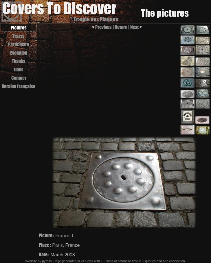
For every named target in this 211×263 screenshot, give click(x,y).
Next (134, 27)
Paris (57, 245)
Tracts (18, 36)
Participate (18, 44)
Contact (18, 78)
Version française (18, 86)
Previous (103, 27)
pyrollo (47, 261)
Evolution (18, 52)
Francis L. (65, 235)
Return (121, 27)
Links (18, 69)
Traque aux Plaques (96, 19)
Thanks (18, 61)
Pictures (19, 27)
